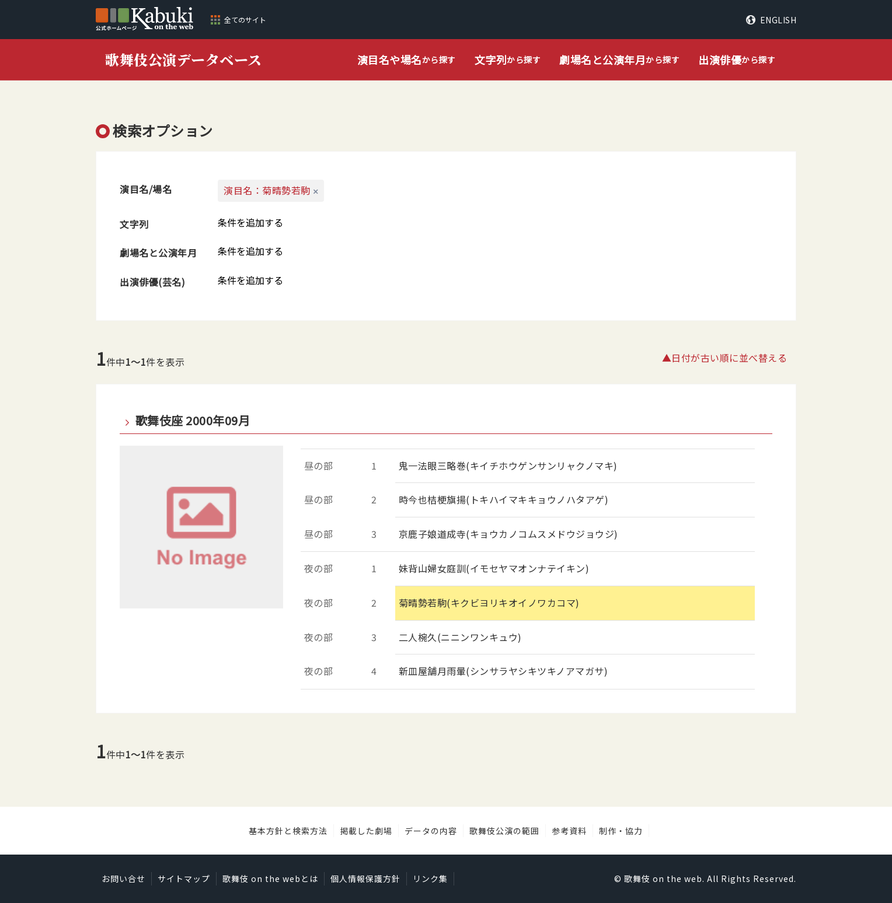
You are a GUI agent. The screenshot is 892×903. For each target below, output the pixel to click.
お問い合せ (123, 878)
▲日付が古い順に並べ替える (725, 358)
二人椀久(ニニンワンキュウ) (460, 637)
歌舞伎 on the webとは (270, 878)
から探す (406, 59)
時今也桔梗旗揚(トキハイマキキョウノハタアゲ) (504, 499)
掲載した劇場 (366, 830)
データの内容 (431, 830)
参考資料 (569, 830)
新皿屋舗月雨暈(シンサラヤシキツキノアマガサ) (503, 671)
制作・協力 (621, 830)
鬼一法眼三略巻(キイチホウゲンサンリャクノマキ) (508, 466)
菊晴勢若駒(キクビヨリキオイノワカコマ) (489, 603)
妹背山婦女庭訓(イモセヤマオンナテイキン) (494, 568)
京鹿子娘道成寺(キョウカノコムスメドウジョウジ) (508, 534)
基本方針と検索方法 (288, 830)
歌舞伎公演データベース (183, 59)
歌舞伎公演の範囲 (504, 830)
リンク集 (430, 878)
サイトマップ (184, 878)
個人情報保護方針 (365, 878)
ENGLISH (778, 20)
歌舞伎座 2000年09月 (192, 421)
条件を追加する (250, 222)
